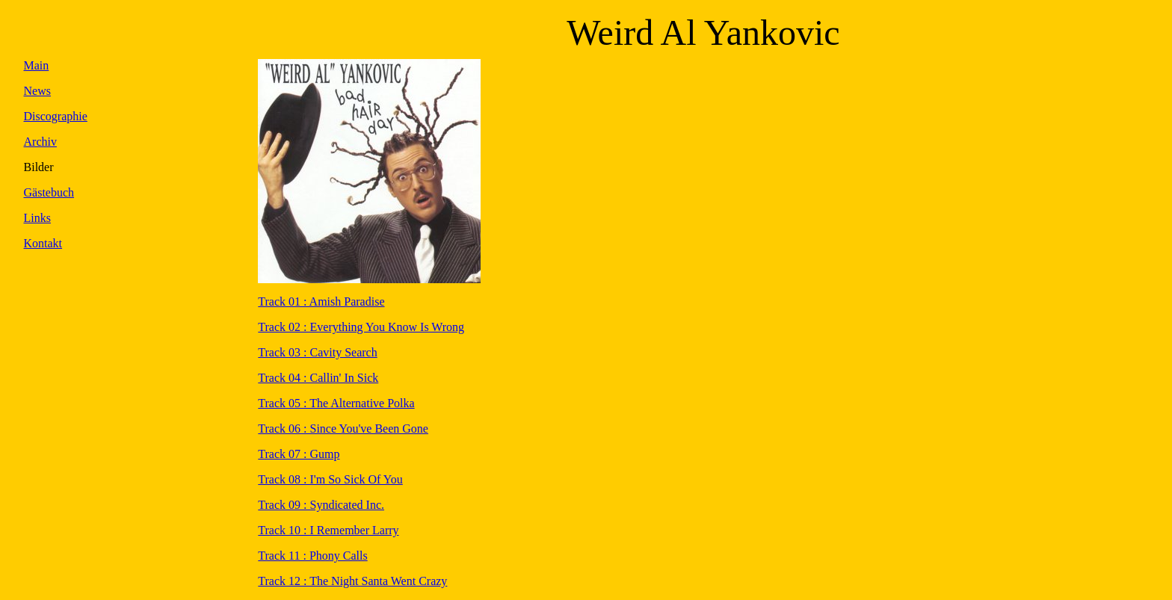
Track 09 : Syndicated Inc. (321, 504)
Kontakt (43, 243)
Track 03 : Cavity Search (317, 352)
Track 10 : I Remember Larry (328, 530)
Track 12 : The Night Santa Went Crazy (352, 581)
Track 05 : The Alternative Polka (336, 403)
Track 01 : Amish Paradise (321, 301)
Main (36, 65)
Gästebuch (49, 192)
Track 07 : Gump (298, 454)
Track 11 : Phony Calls (312, 555)
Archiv (40, 141)
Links (37, 217)
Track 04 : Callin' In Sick (318, 377)
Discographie (55, 116)
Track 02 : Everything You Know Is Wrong (361, 327)
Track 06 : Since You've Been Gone (343, 428)
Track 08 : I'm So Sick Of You (330, 479)
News (37, 90)
